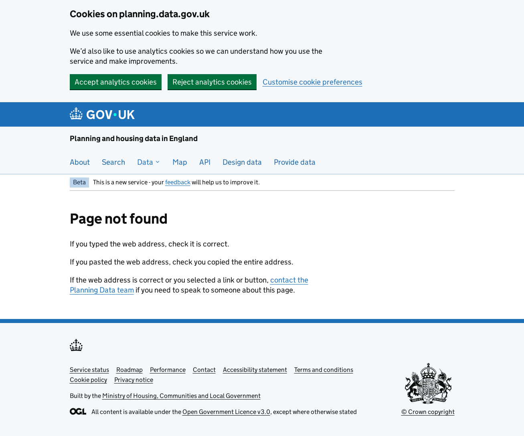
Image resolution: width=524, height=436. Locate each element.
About (80, 162)
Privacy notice (133, 380)
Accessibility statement (255, 369)
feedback (177, 182)
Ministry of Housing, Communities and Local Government (181, 396)
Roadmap (129, 369)
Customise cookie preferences (312, 82)
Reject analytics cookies (212, 82)
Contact (204, 369)
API (204, 162)
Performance (168, 369)
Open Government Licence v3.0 (226, 412)
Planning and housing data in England (134, 138)
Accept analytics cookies (116, 82)
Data (148, 162)
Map (179, 162)
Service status (89, 369)
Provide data (295, 162)
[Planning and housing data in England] (104, 114)
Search (113, 162)
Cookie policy (88, 380)
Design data (242, 162)
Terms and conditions (323, 369)
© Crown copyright (428, 412)
